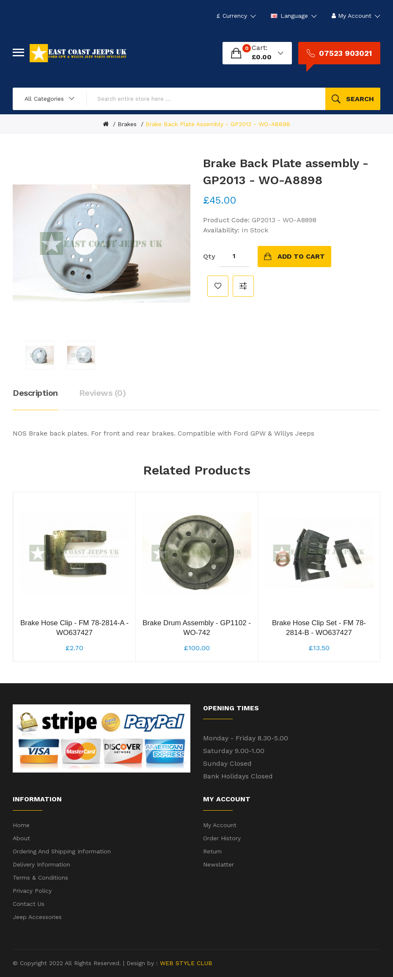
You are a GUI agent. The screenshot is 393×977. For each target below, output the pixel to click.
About (21, 838)
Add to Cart (301, 256)
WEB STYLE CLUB (185, 963)
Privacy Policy (32, 890)
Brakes (127, 124)
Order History (222, 838)
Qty (209, 256)
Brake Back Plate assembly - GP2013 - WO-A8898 (218, 124)
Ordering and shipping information (62, 851)
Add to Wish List (217, 286)
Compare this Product (243, 286)
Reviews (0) (102, 393)
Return (212, 851)
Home (21, 825)
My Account (219, 825)
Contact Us (28, 903)
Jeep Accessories (37, 917)
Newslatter (218, 864)
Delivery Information (41, 864)
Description (35, 393)
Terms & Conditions (40, 877)
